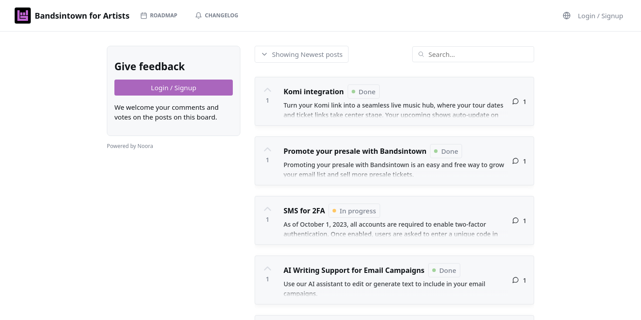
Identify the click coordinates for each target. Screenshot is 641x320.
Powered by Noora (130, 146)
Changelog (216, 15)
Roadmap (158, 15)
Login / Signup (600, 15)
